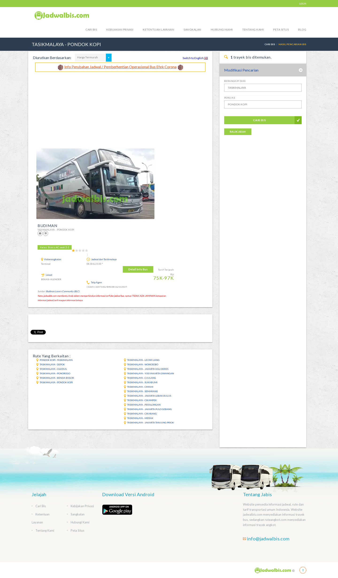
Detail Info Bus (138, 269)
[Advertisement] (120, 107)
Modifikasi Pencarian (241, 70)
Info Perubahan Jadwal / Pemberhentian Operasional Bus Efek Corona (120, 66)
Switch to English (195, 58)
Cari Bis (91, 29)
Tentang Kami (253, 29)
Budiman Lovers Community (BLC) (63, 291)
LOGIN (302, 3)
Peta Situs (281, 29)
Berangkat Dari (235, 81)
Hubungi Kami (222, 29)
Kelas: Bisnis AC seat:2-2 (54, 247)
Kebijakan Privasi (119, 29)
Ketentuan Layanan (158, 29)
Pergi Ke (229, 97)
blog (302, 29)
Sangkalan (192, 29)
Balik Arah (238, 131)
